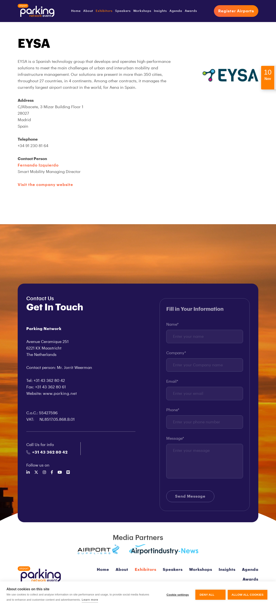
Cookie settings (177, 594)
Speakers (123, 11)
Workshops (142, 11)
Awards (191, 11)
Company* (176, 355)
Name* (172, 326)
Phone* (172, 412)
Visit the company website (45, 185)
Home (76, 11)
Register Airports (236, 11)
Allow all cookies (247, 594)
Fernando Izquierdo (38, 165)
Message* (175, 440)
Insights (160, 11)
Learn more (90, 599)
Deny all (207, 594)
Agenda (175, 11)
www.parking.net (60, 393)
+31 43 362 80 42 (47, 452)
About (88, 11)
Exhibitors (104, 11)
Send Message (190, 498)
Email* (172, 383)
